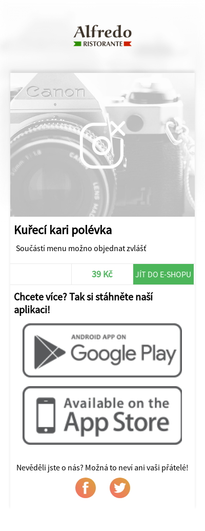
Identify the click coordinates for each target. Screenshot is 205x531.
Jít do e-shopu (163, 274)
